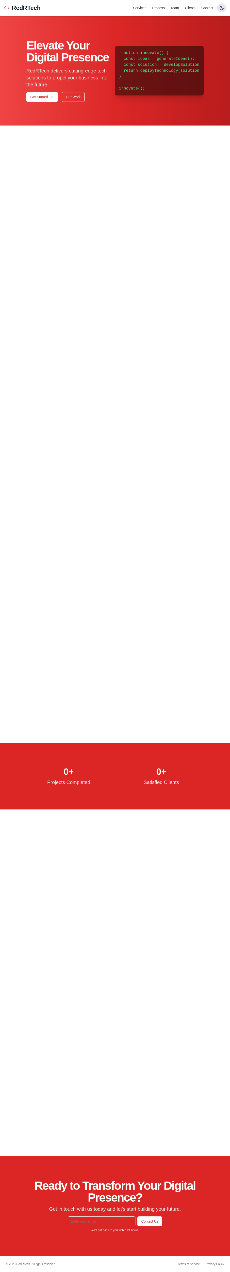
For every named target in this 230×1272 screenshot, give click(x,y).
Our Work (73, 97)
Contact (207, 8)
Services (139, 8)
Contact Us (149, 1221)
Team (175, 8)
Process (158, 8)
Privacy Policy (215, 1264)
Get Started (42, 97)
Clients (190, 8)
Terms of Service (189, 1264)
